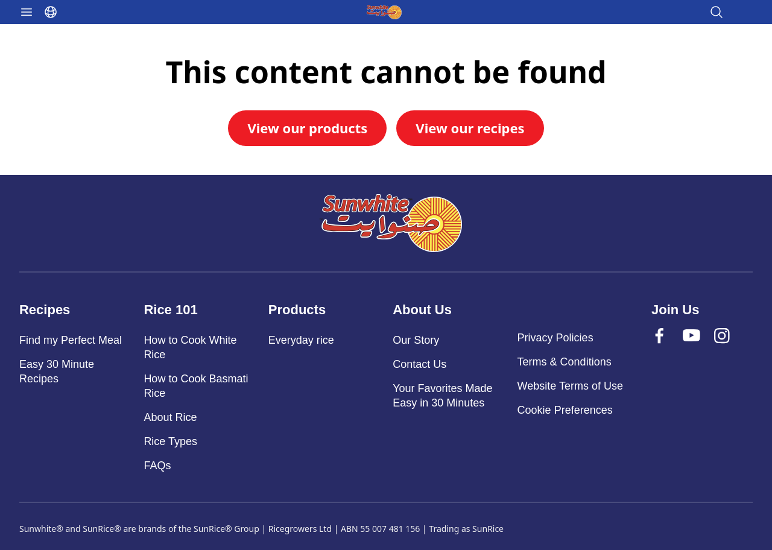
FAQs (157, 466)
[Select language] (50, 12)
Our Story (416, 340)
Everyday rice (301, 340)
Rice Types (170, 441)
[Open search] (716, 12)
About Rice (170, 417)
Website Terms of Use (570, 386)
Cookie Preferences (565, 410)
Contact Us (419, 364)
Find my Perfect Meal (70, 340)
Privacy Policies (555, 338)
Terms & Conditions (564, 362)
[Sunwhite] (391, 223)
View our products (307, 128)
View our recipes (470, 128)
